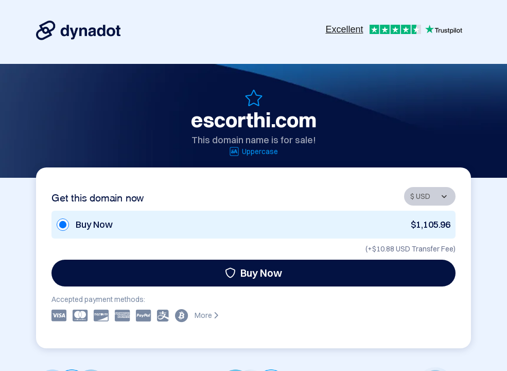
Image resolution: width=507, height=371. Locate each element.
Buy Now (253, 272)
